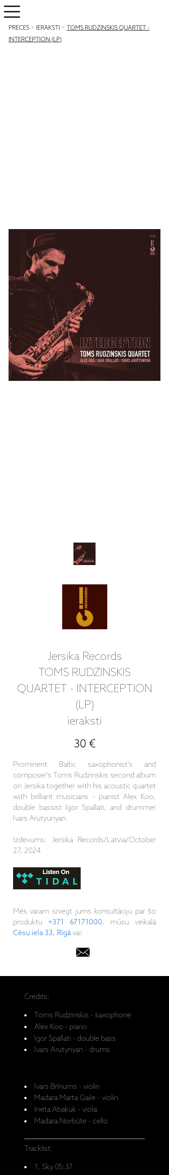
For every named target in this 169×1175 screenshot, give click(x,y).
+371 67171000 (75, 922)
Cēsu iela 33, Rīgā (42, 933)
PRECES (19, 28)
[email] (83, 954)
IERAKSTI (48, 28)
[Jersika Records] (84, 608)
